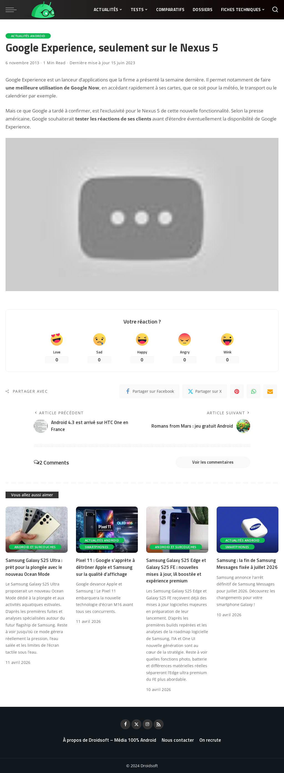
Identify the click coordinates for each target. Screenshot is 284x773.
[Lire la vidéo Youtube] (142, 214)
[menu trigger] (14, 9)
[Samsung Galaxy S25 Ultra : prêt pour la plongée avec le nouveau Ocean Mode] (37, 530)
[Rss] (159, 724)
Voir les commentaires (213, 462)
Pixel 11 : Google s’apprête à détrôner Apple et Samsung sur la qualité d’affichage (105, 567)
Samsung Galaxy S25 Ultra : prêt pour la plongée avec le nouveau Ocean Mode (34, 567)
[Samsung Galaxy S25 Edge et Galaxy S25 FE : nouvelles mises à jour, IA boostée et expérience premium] (177, 530)
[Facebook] (149, 391)
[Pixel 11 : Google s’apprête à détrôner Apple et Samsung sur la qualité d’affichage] (107, 530)
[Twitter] (204, 391)
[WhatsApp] (253, 391)
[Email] (270, 391)
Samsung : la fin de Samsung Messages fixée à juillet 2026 (247, 564)
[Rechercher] (275, 9)
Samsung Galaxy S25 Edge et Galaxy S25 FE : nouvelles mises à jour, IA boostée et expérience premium (176, 570)
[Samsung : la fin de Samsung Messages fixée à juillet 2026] (248, 530)
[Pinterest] (237, 391)
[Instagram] (148, 724)
